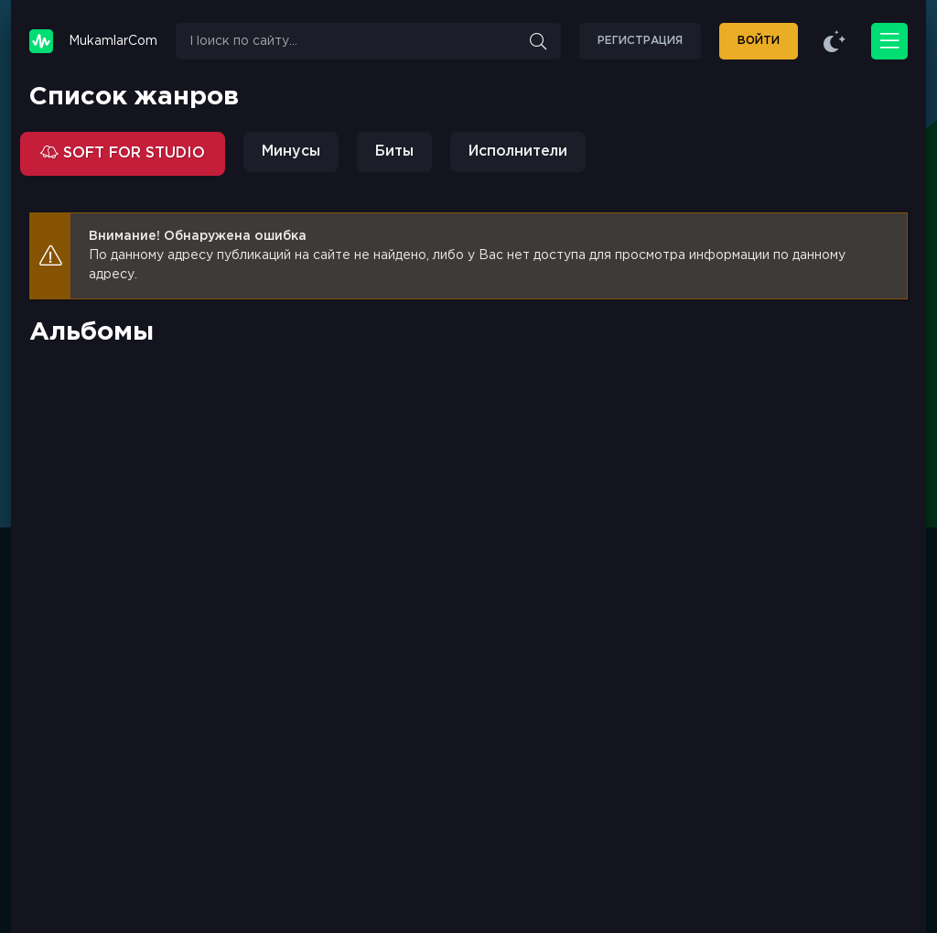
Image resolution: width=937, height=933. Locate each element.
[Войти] (758, 41)
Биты (394, 151)
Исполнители (517, 151)
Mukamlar (113, 41)
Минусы (291, 151)
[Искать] (538, 41)
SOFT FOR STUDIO (132, 153)
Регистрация (640, 41)
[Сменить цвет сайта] (834, 41)
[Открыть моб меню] (889, 41)
